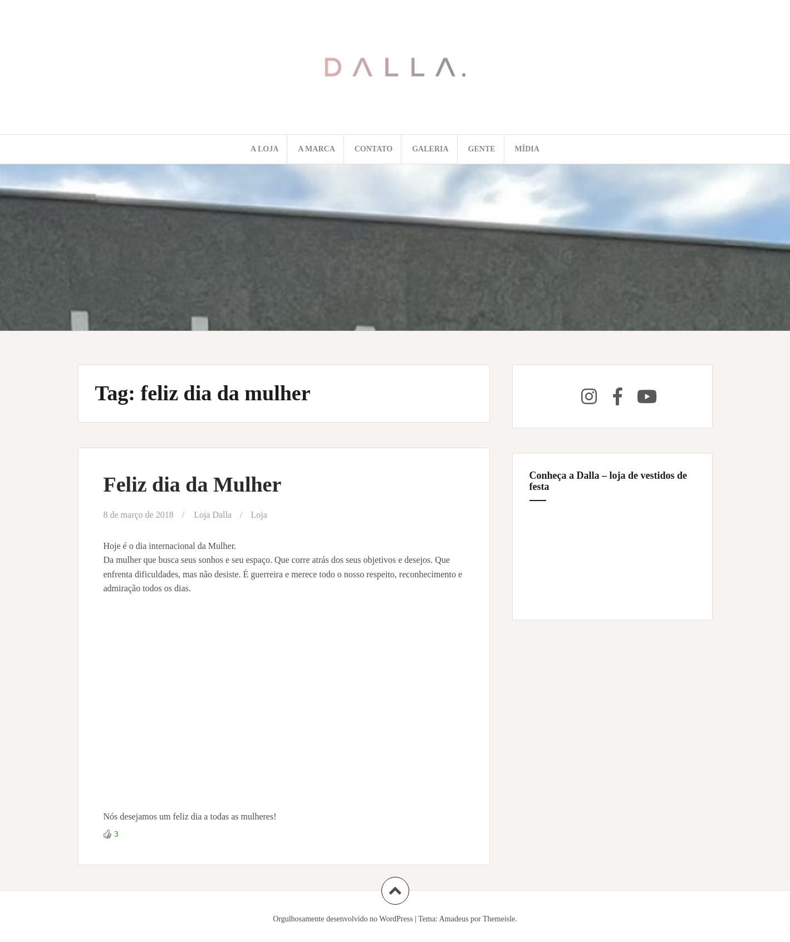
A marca (316, 149)
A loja (264, 149)
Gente (481, 149)
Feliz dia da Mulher (193, 484)
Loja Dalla (213, 514)
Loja (259, 514)
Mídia (527, 149)
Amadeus (454, 919)
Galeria (430, 149)
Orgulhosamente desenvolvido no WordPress (343, 919)
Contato (373, 149)
